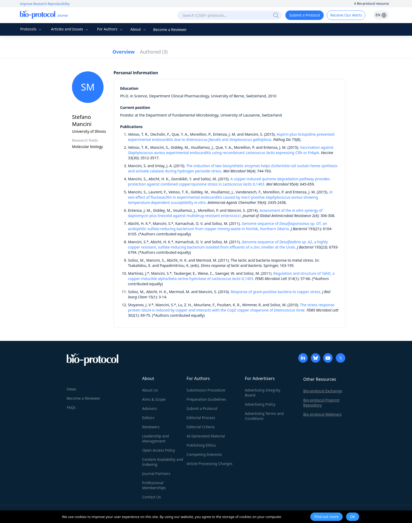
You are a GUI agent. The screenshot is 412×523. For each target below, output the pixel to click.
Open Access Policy (158, 450)
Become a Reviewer (170, 29)
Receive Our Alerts (346, 15)
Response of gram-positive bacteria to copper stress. (276, 291)
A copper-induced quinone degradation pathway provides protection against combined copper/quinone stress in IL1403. (229, 181)
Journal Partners (156, 473)
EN (381, 14)
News (71, 389)
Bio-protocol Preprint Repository (321, 403)
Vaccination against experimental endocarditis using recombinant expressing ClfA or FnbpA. (230, 150)
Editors (148, 417)
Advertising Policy (260, 404)
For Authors (110, 29)
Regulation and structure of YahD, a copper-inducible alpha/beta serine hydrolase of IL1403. (231, 276)
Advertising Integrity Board (262, 393)
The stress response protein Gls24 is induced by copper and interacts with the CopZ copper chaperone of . (231, 307)
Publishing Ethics (201, 445)
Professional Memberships (154, 485)
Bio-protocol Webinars (322, 414)
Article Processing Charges (209, 463)
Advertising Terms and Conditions (264, 416)
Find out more (326, 516)
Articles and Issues (70, 29)
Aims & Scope (154, 399)
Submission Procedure (206, 390)
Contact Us (151, 496)
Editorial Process (201, 417)
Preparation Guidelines (206, 399)
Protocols (31, 29)
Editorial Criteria (200, 426)
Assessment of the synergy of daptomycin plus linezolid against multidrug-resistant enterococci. (225, 213)
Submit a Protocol (304, 15)
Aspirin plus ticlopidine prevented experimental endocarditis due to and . (231, 137)
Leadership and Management (155, 438)
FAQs (71, 407)
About (138, 29)
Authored (154, 52)
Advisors (149, 408)
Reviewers (150, 426)
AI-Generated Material (206, 436)
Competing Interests (204, 454)
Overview (123, 52)
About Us (150, 390)
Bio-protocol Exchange (322, 390)
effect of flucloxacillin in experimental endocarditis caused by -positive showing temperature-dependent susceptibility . (230, 197)
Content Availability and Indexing (162, 462)
